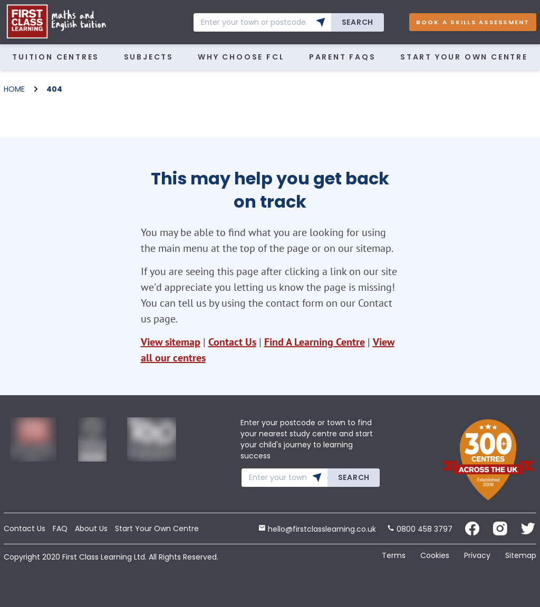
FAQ (60, 528)
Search (357, 22)
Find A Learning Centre (314, 342)
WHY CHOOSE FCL (241, 57)
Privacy (477, 555)
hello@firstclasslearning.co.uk (317, 529)
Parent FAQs (342, 57)
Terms (394, 555)
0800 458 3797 (419, 529)
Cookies (434, 555)
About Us (91, 528)
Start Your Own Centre (464, 57)
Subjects (148, 57)
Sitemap (520, 555)
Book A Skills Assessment (473, 22)
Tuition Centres (55, 57)
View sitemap (170, 342)
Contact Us (232, 342)
